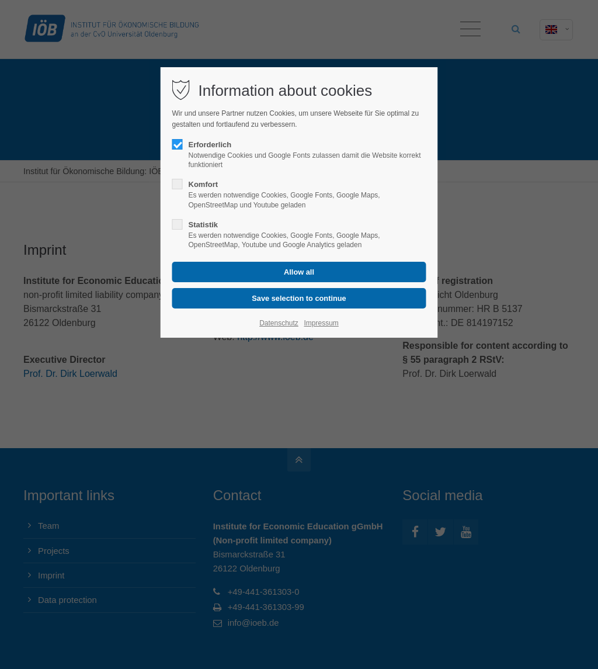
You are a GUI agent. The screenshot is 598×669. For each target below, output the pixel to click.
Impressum (321, 323)
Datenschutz (278, 323)
